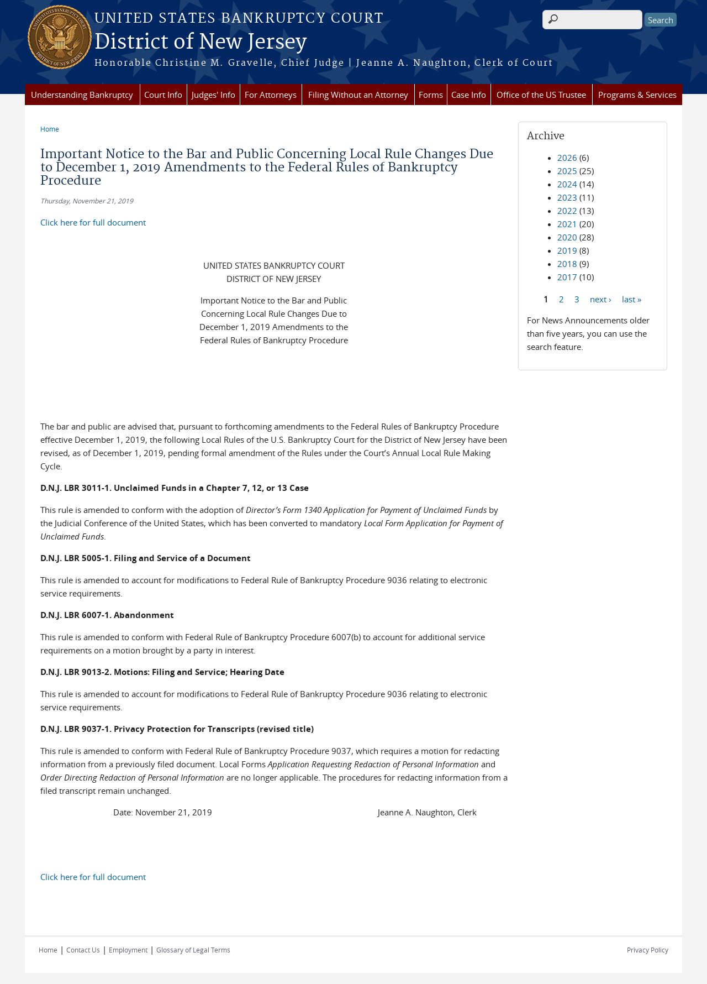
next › (600, 298)
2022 (567, 210)
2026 (567, 157)
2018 (567, 263)
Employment (128, 949)
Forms (431, 94)
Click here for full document (93, 222)
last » (631, 298)
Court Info (163, 94)
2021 (567, 223)
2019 (567, 250)
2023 (567, 197)
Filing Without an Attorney (358, 94)
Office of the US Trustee (541, 94)
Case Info (468, 94)
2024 (567, 184)
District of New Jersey (200, 42)
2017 (567, 276)
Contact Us (83, 949)
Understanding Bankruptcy (82, 94)
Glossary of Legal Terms (193, 949)
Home (49, 128)
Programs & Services (637, 94)
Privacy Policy (647, 949)
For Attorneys (271, 94)
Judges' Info (213, 94)
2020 (567, 237)
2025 (567, 170)
